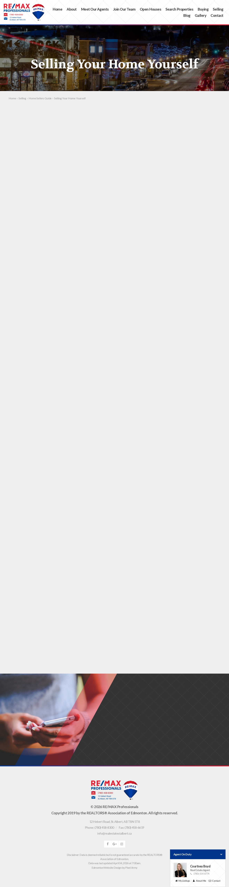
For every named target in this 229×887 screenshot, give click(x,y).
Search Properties (179, 9)
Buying (203, 9)
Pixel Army (131, 867)
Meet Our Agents (95, 9)
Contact (217, 15)
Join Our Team (124, 9)
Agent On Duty (197, 854)
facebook (107, 844)
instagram (121, 844)
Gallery (200, 15)
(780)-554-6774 (199, 873)
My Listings (182, 881)
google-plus (114, 844)
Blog (186, 15)
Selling (218, 9)
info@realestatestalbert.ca (114, 833)
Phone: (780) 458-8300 (99, 827)
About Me (199, 881)
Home (57, 9)
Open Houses (150, 9)
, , (114, 821)
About (72, 9)
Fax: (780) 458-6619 (131, 827)
